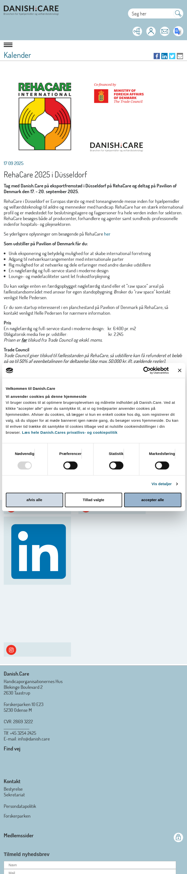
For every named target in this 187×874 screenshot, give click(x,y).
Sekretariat (14, 794)
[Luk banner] (179, 370)
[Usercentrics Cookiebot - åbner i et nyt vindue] (147, 370)
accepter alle (152, 500)
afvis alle (34, 500)
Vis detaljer (162, 484)
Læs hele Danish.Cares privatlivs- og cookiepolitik (69, 432)
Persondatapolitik (20, 806)
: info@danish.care (33, 738)
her (107, 234)
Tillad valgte (93, 500)
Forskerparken (17, 816)
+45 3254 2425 (23, 733)
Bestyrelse (13, 789)
